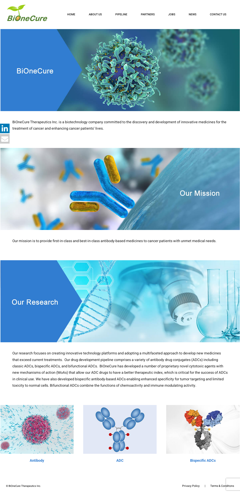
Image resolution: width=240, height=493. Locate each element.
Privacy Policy (191, 486)
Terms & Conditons (222, 486)
